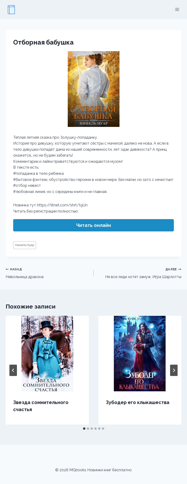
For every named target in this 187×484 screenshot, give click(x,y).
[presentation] (47, 353)
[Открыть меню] (177, 9)
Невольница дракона (48, 272)
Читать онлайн (93, 225)
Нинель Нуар (24, 245)
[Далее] (174, 370)
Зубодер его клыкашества (137, 402)
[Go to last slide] (13, 370)
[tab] (84, 428)
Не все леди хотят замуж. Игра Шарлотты (139, 272)
